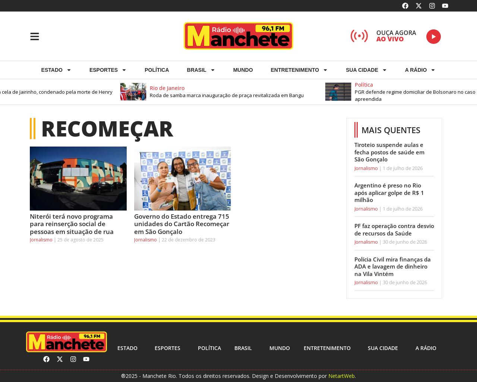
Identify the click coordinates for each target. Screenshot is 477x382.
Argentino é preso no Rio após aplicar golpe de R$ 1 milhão (389, 192)
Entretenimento (299, 70)
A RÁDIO (420, 70)
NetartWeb (341, 375)
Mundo (243, 70)
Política (157, 70)
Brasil (201, 70)
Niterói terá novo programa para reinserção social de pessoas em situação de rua (72, 224)
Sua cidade (366, 70)
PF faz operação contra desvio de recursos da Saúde (394, 229)
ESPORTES (108, 70)
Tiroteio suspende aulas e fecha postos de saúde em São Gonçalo (389, 152)
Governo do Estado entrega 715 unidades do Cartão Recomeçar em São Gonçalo (181, 224)
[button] (236, 92)
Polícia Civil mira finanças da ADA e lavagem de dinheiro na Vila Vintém (392, 266)
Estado (56, 70)
